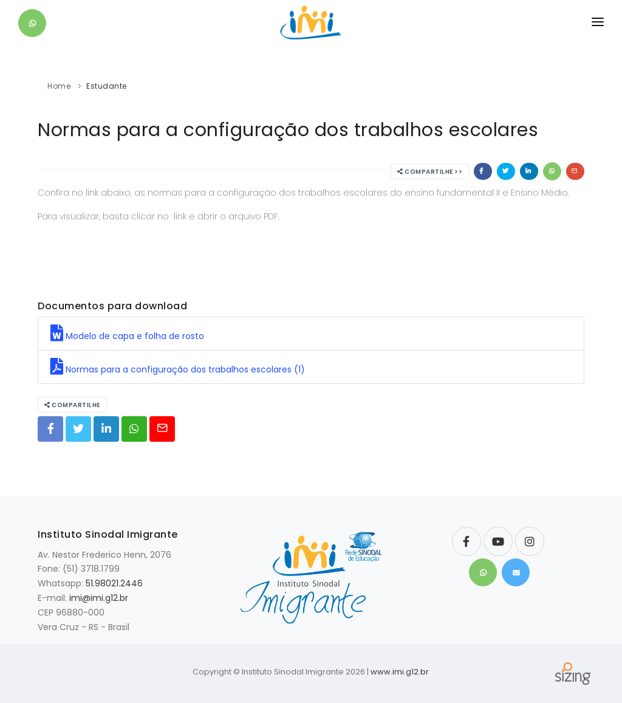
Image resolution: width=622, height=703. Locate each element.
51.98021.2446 (114, 583)
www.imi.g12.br (400, 671)
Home (58, 86)
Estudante (106, 86)
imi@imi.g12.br (98, 598)
